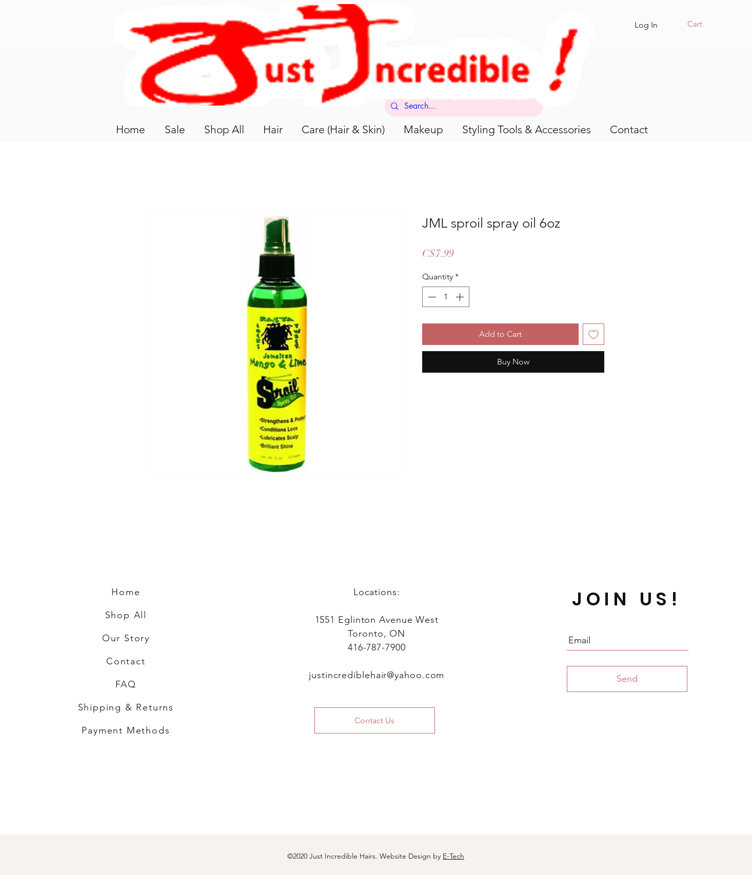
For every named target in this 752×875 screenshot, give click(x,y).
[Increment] (460, 297)
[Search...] (463, 106)
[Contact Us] (374, 720)
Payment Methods (126, 730)
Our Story (126, 638)
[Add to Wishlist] (593, 334)
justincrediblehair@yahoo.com (376, 675)
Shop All (126, 615)
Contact (126, 661)
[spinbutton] (445, 297)
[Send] (627, 679)
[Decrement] (431, 297)
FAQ (125, 684)
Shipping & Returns (126, 707)
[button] (701, 24)
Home (125, 592)
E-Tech (453, 856)
